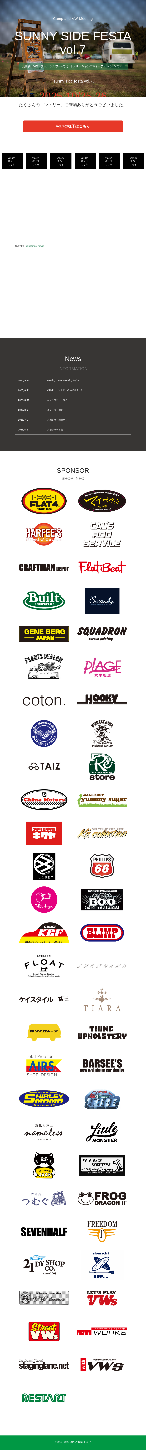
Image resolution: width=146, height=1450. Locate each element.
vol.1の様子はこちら (133, 161)
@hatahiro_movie (35, 246)
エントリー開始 (55, 410)
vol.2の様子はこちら (108, 161)
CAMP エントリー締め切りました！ (66, 390)
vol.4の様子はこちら (60, 161)
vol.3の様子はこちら (84, 161)
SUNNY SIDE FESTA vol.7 (73, 42)
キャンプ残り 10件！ (58, 400)
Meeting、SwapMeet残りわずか (63, 380)
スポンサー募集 (55, 429)
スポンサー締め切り (57, 420)
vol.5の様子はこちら (36, 161)
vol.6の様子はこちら (11, 161)
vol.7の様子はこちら (73, 126)
